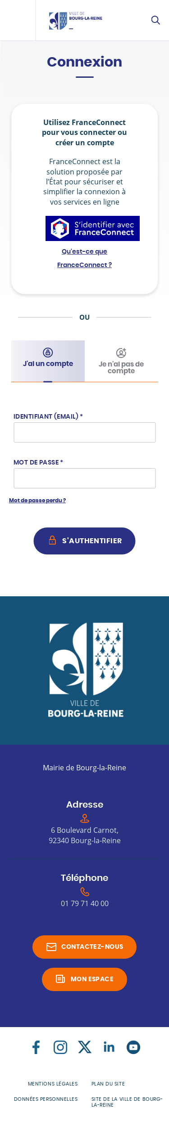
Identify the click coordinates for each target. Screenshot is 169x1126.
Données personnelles (46, 1099)
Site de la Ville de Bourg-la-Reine (127, 1102)
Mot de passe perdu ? (37, 500)
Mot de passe (39, 463)
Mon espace (92, 979)
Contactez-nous (92, 947)
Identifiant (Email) (48, 417)
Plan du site (108, 1083)
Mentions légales (53, 1083)
